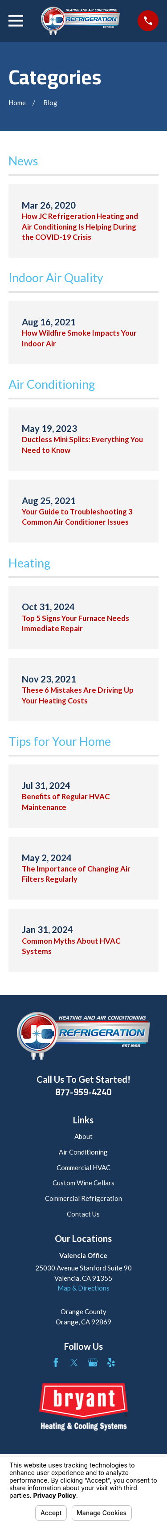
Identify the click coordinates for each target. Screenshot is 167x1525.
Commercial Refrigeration (83, 1198)
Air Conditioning (83, 1152)
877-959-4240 (83, 1092)
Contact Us (83, 1214)
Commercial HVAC (83, 1167)
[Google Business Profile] (93, 1362)
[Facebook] (56, 1362)
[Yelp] (111, 1362)
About (83, 1136)
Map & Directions (83, 1288)
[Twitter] (74, 1362)
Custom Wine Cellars (83, 1183)
